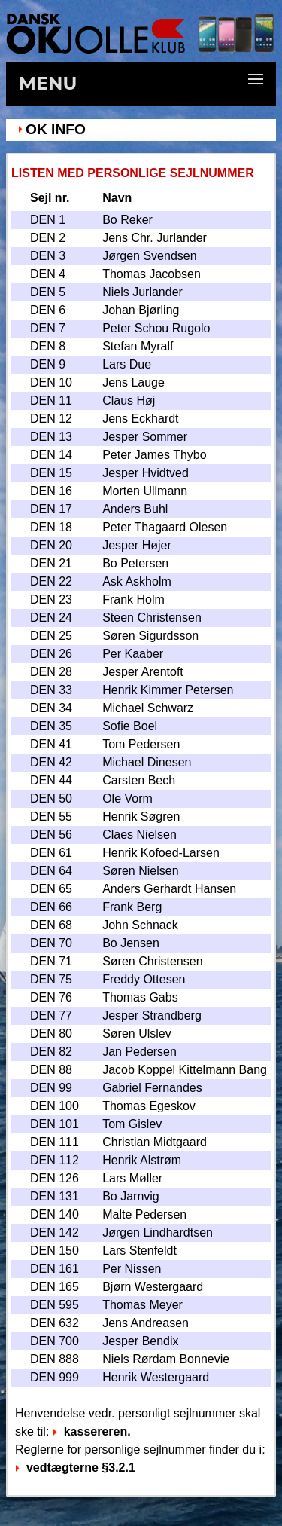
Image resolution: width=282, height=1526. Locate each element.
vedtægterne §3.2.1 (75, 1467)
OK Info (56, 129)
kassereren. (92, 1431)
